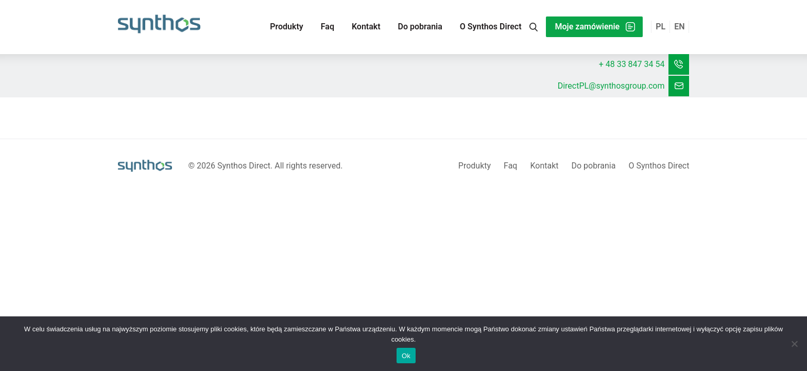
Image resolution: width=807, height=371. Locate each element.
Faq (327, 26)
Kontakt (366, 26)
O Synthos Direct (491, 26)
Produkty (286, 26)
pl (660, 26)
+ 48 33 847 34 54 (632, 64)
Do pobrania (420, 26)
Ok (406, 356)
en (679, 26)
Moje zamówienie (587, 26)
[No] (794, 344)
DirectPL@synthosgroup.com (611, 86)
